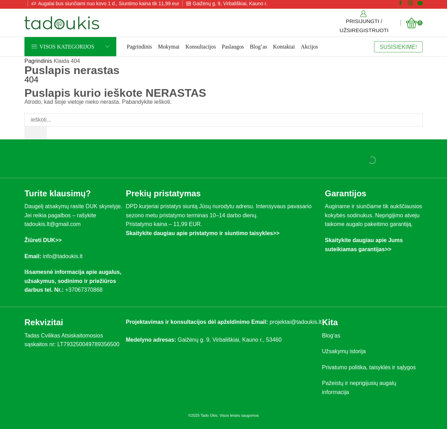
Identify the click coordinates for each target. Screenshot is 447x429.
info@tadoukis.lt (62, 256)
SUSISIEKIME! (398, 47)
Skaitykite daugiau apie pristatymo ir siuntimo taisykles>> (202, 233)
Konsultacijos (200, 47)
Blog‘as (331, 336)
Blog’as (258, 47)
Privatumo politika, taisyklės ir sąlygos (369, 367)
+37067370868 (85, 290)
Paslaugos (233, 47)
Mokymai (168, 47)
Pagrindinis (139, 47)
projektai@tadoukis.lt (296, 322)
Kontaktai (284, 47)
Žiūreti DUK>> (43, 240)
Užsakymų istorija (344, 351)
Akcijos (309, 47)
